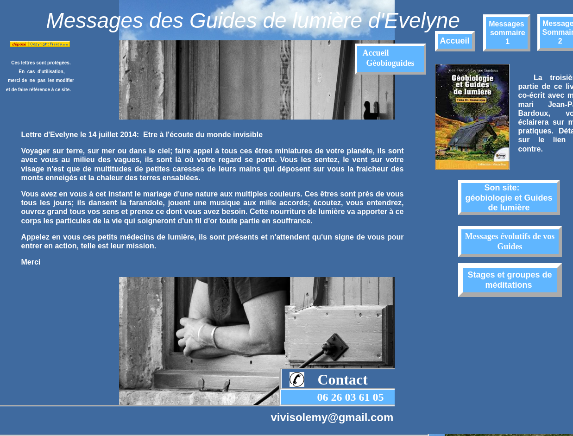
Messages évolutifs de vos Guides (509, 241)
